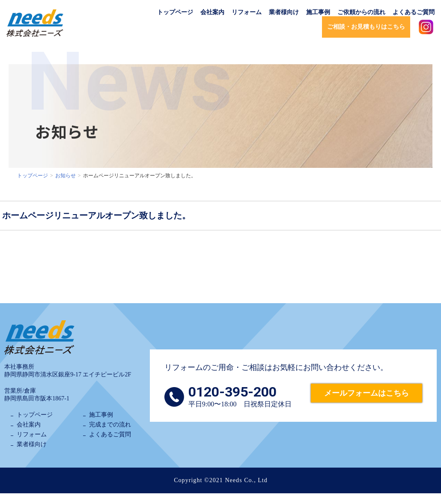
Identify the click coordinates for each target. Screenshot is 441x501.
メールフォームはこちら (366, 393)
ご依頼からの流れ (361, 12)
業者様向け (284, 12)
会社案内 (212, 12)
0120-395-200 (232, 392)
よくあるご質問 (414, 12)
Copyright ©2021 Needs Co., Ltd (221, 480)
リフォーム (247, 12)
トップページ (175, 12)
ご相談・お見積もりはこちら (366, 27)
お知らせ (65, 176)
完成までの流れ (110, 424)
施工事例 (318, 12)
